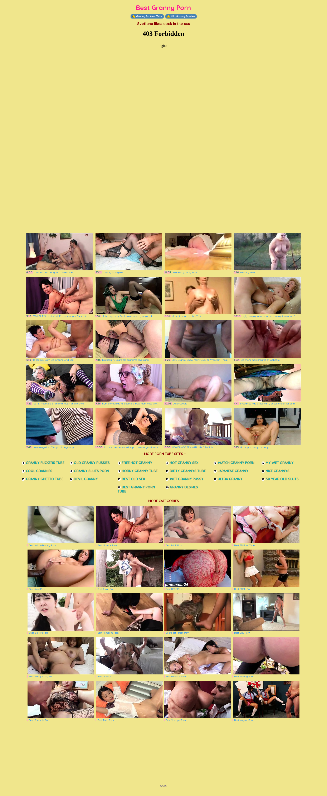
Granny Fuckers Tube (147, 16)
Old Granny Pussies (181, 16)
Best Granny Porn (163, 8)
